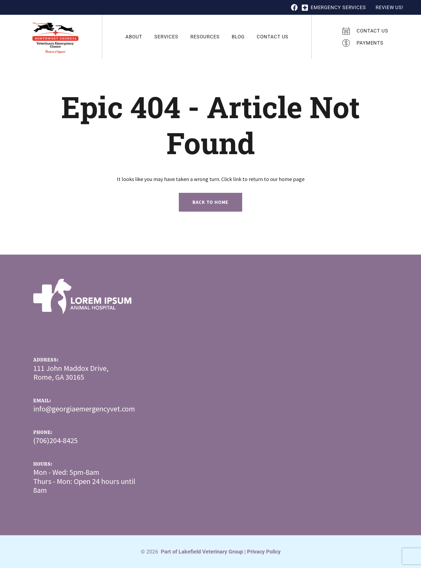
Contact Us (272, 36)
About (133, 36)
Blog (238, 36)
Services (166, 36)
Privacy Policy (264, 551)
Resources (204, 36)
